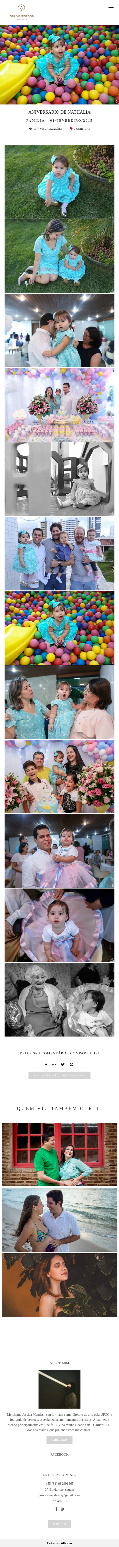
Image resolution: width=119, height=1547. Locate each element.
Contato (59, 1524)
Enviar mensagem (61, 1489)
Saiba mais (59, 1440)
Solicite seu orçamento (59, 1075)
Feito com (59, 1543)
